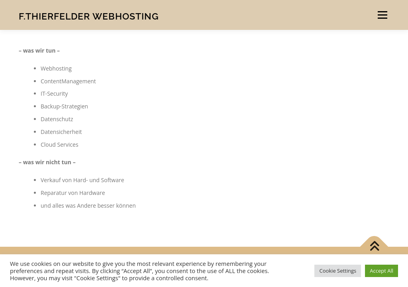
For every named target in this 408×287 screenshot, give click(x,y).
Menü (382, 15)
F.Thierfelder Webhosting (89, 16)
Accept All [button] (381, 270)
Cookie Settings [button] (337, 270)
